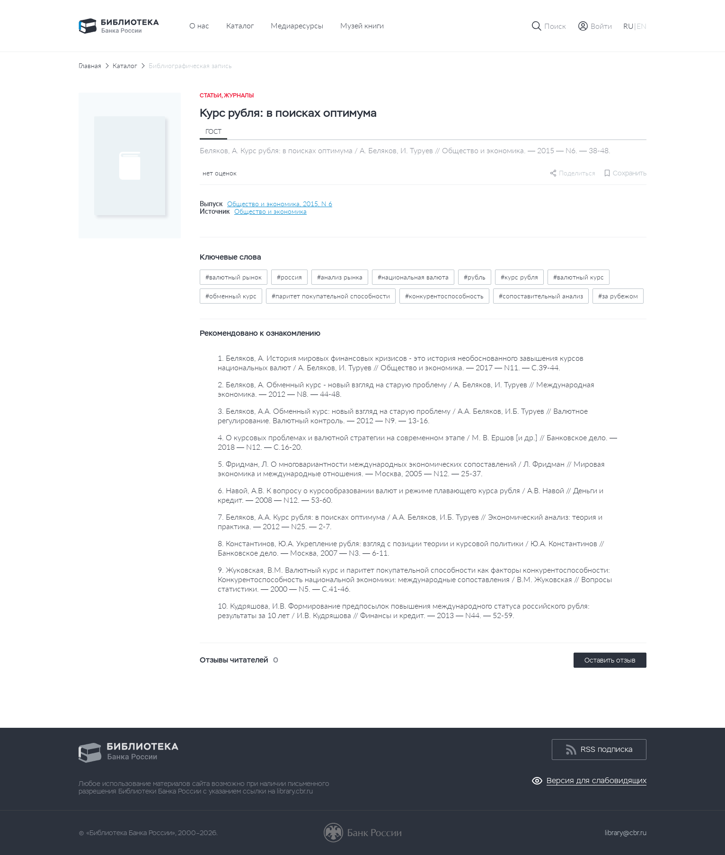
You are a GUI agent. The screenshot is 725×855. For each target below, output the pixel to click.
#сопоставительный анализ (541, 296)
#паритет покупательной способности (331, 296)
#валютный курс (578, 277)
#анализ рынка (339, 277)
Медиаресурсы (297, 25)
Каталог (240, 25)
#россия (289, 277)
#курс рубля (519, 277)
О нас (199, 25)
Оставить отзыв (610, 660)
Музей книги (362, 25)
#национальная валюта (413, 277)
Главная (90, 66)
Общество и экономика (270, 211)
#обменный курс (230, 296)
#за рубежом (618, 296)
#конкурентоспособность (444, 296)
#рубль (475, 277)
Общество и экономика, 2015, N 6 (279, 204)
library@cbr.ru (625, 833)
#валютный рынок (233, 277)
